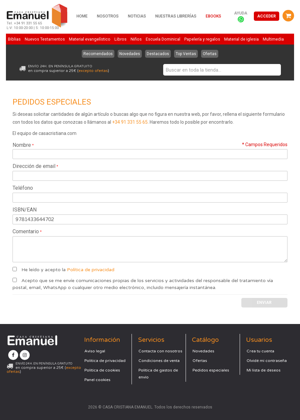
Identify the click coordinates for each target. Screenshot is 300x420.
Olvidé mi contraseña (267, 360)
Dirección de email (34, 166)
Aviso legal (94, 351)
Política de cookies (102, 370)
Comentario (26, 231)
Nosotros (108, 16)
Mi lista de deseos (264, 370)
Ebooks (213, 16)
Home (82, 16)
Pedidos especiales (211, 370)
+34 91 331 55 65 (130, 122)
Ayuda (240, 13)
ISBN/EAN (25, 210)
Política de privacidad (90, 270)
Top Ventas (186, 53)
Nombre (22, 145)
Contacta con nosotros (160, 351)
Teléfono (23, 188)
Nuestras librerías (175, 16)
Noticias (137, 16)
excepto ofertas (93, 71)
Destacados (158, 53)
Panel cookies (97, 379)
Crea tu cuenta (260, 351)
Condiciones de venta (159, 360)
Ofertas (210, 53)
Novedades (129, 53)
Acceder (266, 16)
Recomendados (98, 53)
